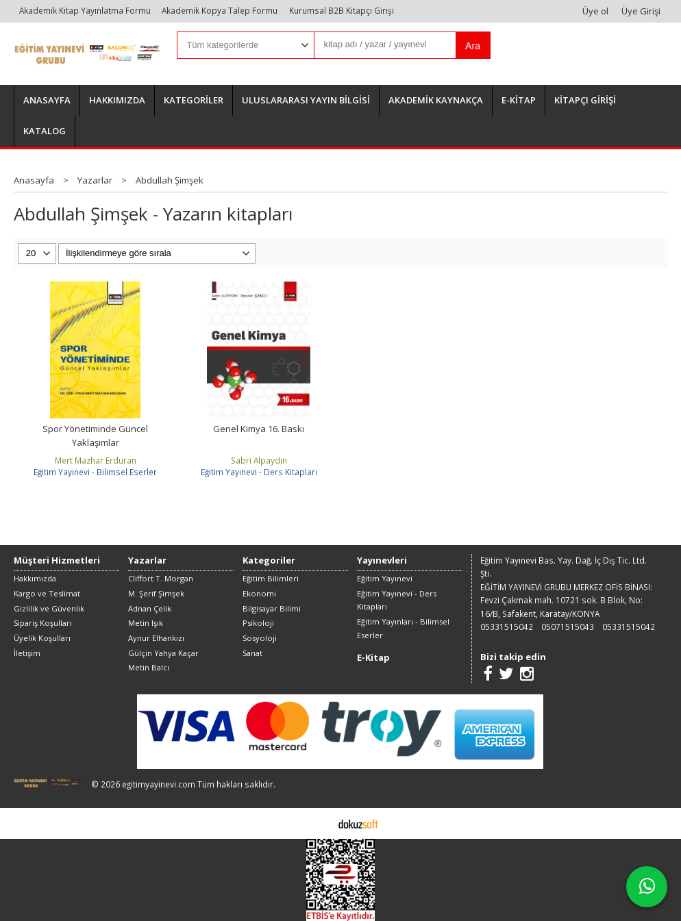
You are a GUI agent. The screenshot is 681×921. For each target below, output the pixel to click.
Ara (472, 45)
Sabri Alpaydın (259, 460)
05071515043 (567, 626)
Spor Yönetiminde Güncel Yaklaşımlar (95, 435)
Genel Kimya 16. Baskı (258, 428)
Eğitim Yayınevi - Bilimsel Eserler (95, 471)
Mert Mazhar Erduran (95, 460)
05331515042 (506, 626)
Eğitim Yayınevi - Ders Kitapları (259, 471)
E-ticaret (319, 823)
